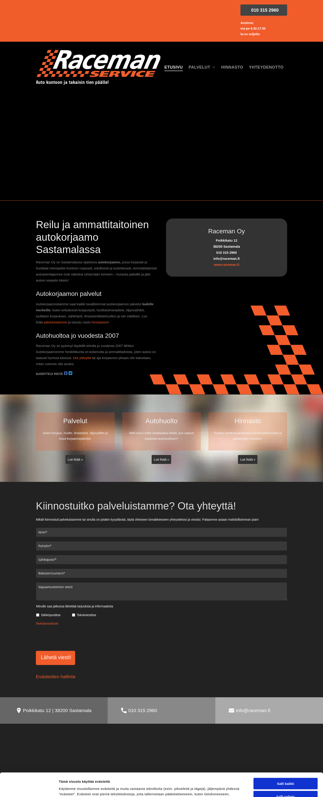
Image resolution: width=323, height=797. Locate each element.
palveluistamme (55, 322)
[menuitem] (174, 67)
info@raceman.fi (253, 689)
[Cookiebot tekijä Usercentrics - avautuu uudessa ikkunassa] (29, 788)
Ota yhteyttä (82, 358)
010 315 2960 (142, 689)
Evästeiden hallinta (55, 655)
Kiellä (285, 764)
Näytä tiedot (240, 788)
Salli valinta (285, 751)
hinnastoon (100, 322)
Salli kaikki (285, 738)
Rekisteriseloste (47, 623)
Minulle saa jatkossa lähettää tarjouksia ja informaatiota (74, 606)
